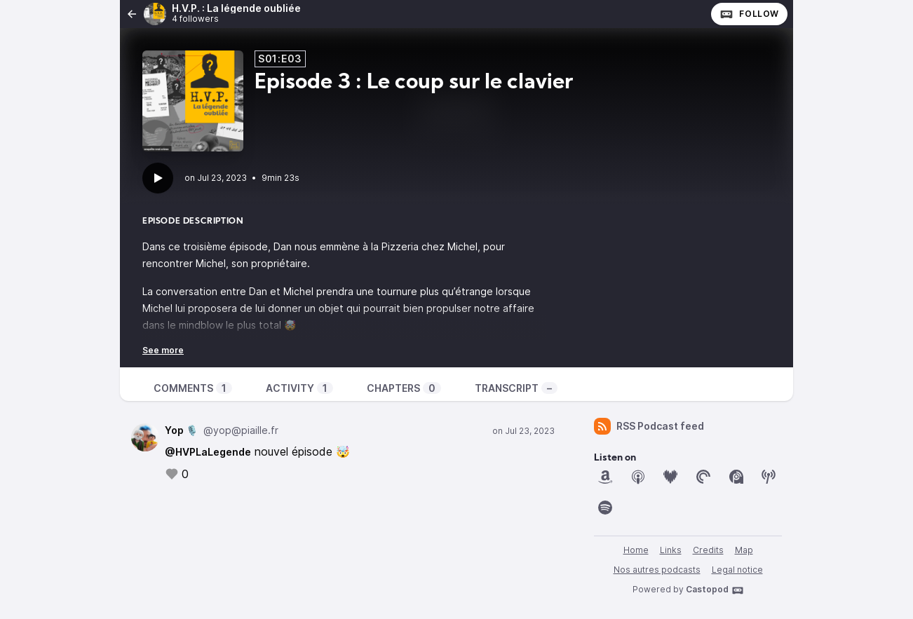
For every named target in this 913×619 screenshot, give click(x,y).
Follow (749, 14)
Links (671, 550)
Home (636, 550)
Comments (193, 388)
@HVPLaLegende (208, 452)
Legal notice (737, 569)
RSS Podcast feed (649, 426)
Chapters (404, 388)
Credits (708, 550)
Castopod (715, 590)
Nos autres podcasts (657, 569)
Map (744, 550)
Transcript (516, 388)
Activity (299, 388)
